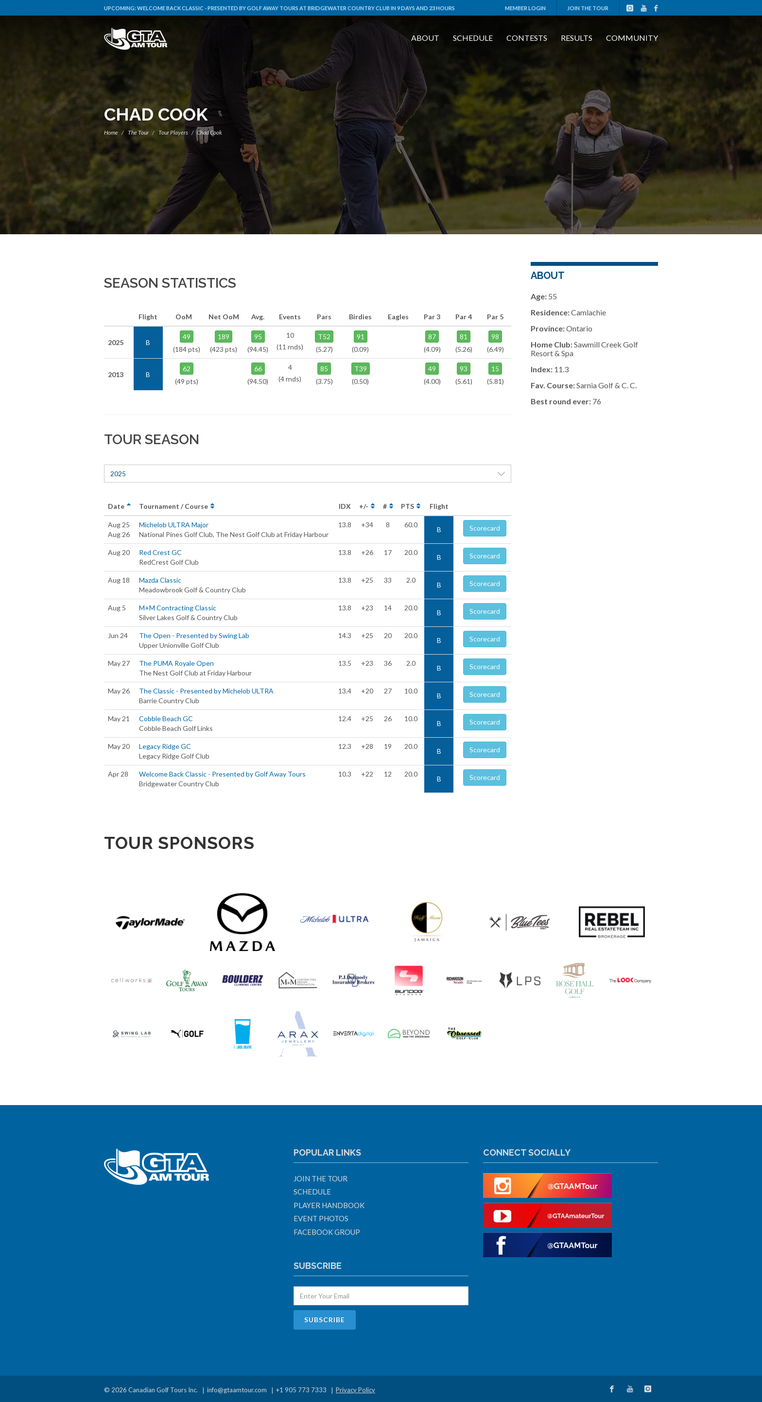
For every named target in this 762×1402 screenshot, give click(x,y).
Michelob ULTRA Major (173, 524)
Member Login (525, 8)
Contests (526, 37)
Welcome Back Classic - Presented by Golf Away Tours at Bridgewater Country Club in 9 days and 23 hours (296, 8)
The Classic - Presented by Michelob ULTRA (206, 691)
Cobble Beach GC (166, 718)
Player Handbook (329, 1205)
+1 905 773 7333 (301, 1390)
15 (495, 368)
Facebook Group (327, 1232)
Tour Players (173, 132)
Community (632, 37)
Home (111, 132)
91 (360, 336)
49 (186, 336)
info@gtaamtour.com (237, 1390)
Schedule (473, 37)
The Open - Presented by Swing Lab (194, 635)
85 (324, 368)
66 (258, 368)
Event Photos (321, 1218)
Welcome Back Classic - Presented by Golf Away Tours (222, 774)
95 (258, 336)
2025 (307, 473)
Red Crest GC (160, 552)
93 (464, 368)
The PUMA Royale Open (176, 663)
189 (223, 336)
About (425, 37)
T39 (360, 368)
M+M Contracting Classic (177, 608)
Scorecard (484, 528)
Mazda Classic (160, 580)
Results (576, 37)
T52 (324, 336)
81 (464, 336)
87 (432, 336)
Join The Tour (587, 8)
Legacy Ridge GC (165, 746)
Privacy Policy (355, 1390)
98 (495, 336)
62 (186, 368)
